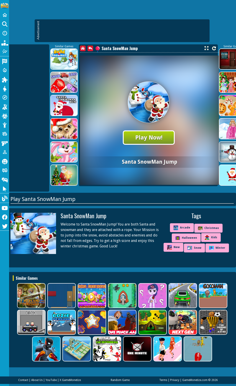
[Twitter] (4, 225)
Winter (217, 248)
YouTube (51, 380)
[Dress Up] (4, 88)
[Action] (4, 70)
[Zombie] (4, 115)
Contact (23, 380)
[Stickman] (4, 124)
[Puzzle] (4, 79)
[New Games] (4, 33)
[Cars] (4, 133)
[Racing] (4, 61)
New (173, 247)
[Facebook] (4, 216)
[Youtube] (4, 207)
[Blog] (4, 198)
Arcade (182, 228)
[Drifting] (4, 179)
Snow (194, 248)
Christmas (208, 228)
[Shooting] (4, 106)
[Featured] (4, 51)
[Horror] (4, 161)
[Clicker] (4, 188)
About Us (37, 380)
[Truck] (4, 170)
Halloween (186, 238)
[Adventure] (4, 97)
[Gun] (4, 142)
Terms (163, 380)
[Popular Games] (4, 42)
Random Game (120, 380)
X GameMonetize (70, 380)
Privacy (174, 380)
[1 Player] (4, 152)
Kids (211, 237)
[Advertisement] (104, 52)
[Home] (4, 15)
